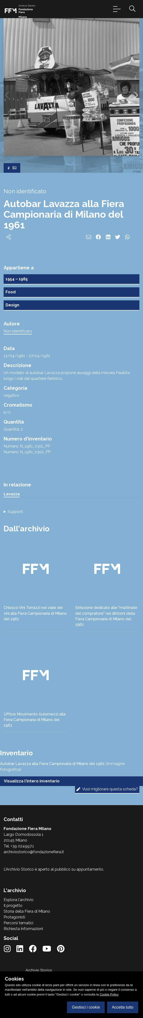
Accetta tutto (122, 1007)
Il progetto (13, 905)
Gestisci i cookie (86, 1007)
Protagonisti (14, 917)
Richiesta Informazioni (23, 928)
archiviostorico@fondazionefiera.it (34, 852)
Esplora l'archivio (19, 899)
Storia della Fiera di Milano (27, 911)
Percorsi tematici (18, 923)
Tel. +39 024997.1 (19, 846)
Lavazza (12, 494)
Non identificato (18, 331)
